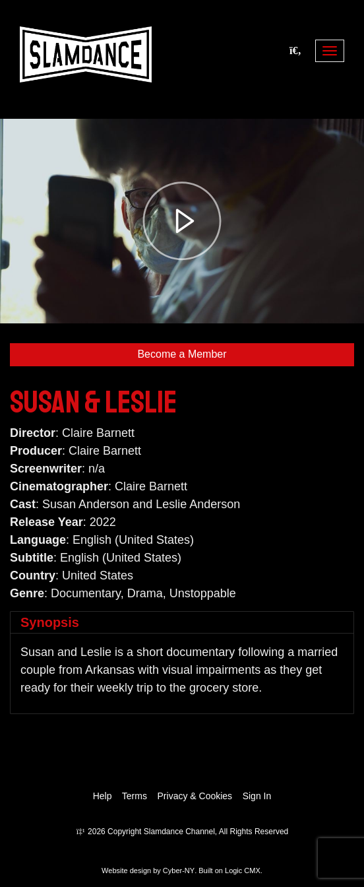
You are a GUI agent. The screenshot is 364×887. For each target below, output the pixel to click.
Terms (134, 796)
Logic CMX (242, 870)
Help (102, 796)
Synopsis (49, 622)
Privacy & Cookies (195, 796)
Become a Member (181, 354)
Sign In (257, 796)
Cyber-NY (179, 870)
